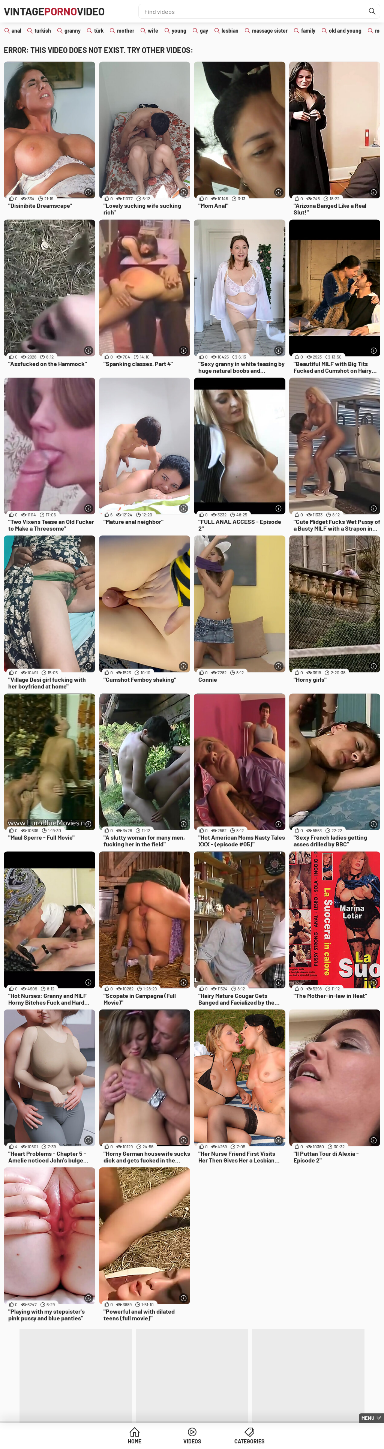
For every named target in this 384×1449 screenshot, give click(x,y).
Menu (368, 1418)
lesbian (230, 30)
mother (125, 30)
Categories (249, 1441)
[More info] (88, 192)
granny (72, 30)
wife (153, 30)
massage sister (270, 30)
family (308, 30)
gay (204, 30)
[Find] (372, 11)
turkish (42, 30)
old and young (345, 30)
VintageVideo (54, 11)
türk (99, 30)
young (179, 30)
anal (16, 30)
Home (134, 1441)
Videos (192, 1441)
